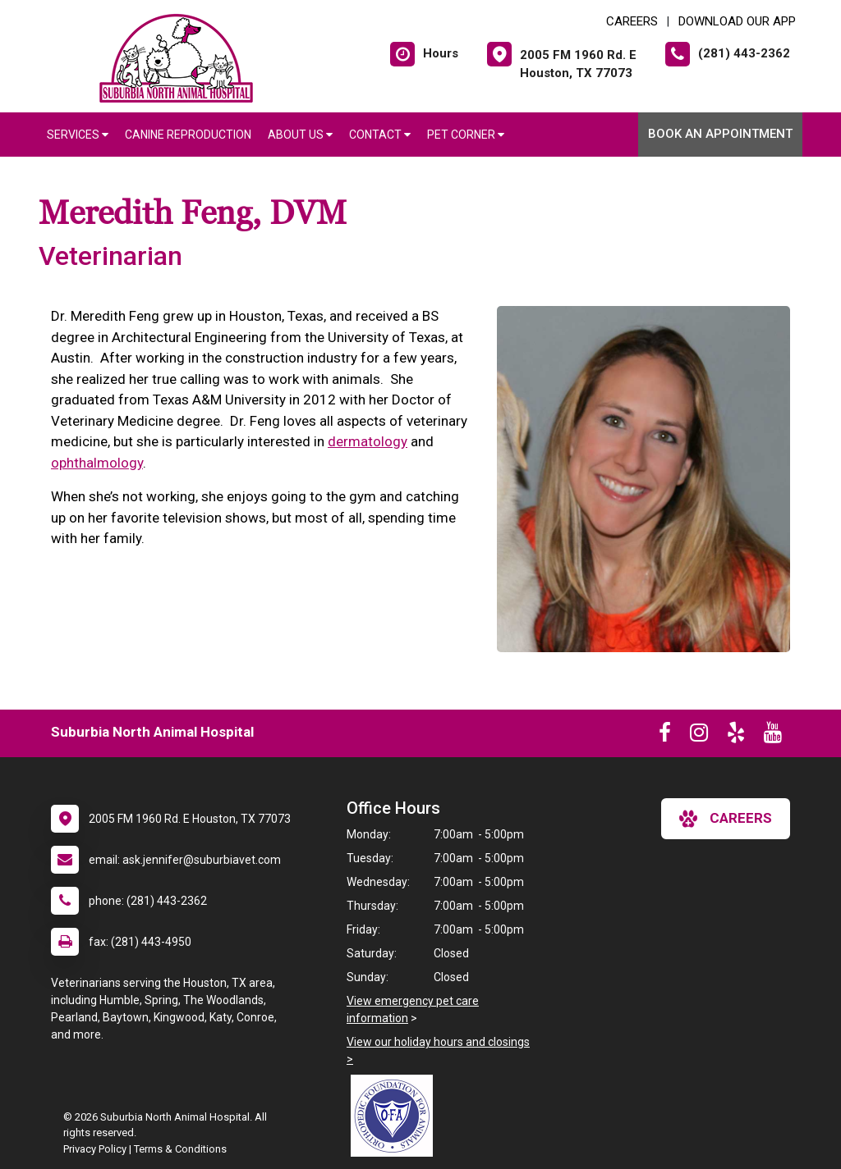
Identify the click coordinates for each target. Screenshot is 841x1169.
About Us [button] (300, 134)
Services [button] (77, 134)
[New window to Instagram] (699, 735)
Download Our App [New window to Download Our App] (737, 21)
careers (725, 819)
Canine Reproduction (188, 134)
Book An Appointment (720, 133)
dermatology (367, 441)
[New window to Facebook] (664, 735)
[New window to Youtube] (773, 735)
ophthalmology (97, 462)
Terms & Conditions (180, 1149)
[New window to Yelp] (736, 735)
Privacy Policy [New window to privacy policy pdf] (94, 1149)
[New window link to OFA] (396, 1116)
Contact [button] (380, 134)
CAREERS (632, 21)
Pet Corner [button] (465, 134)
